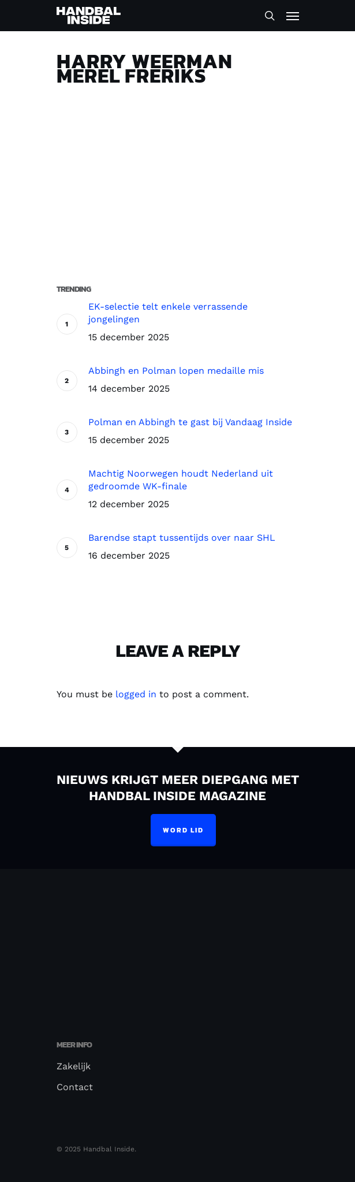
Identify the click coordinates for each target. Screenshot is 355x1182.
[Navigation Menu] (292, 15)
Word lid (183, 830)
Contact (75, 1086)
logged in (135, 694)
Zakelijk (74, 1066)
